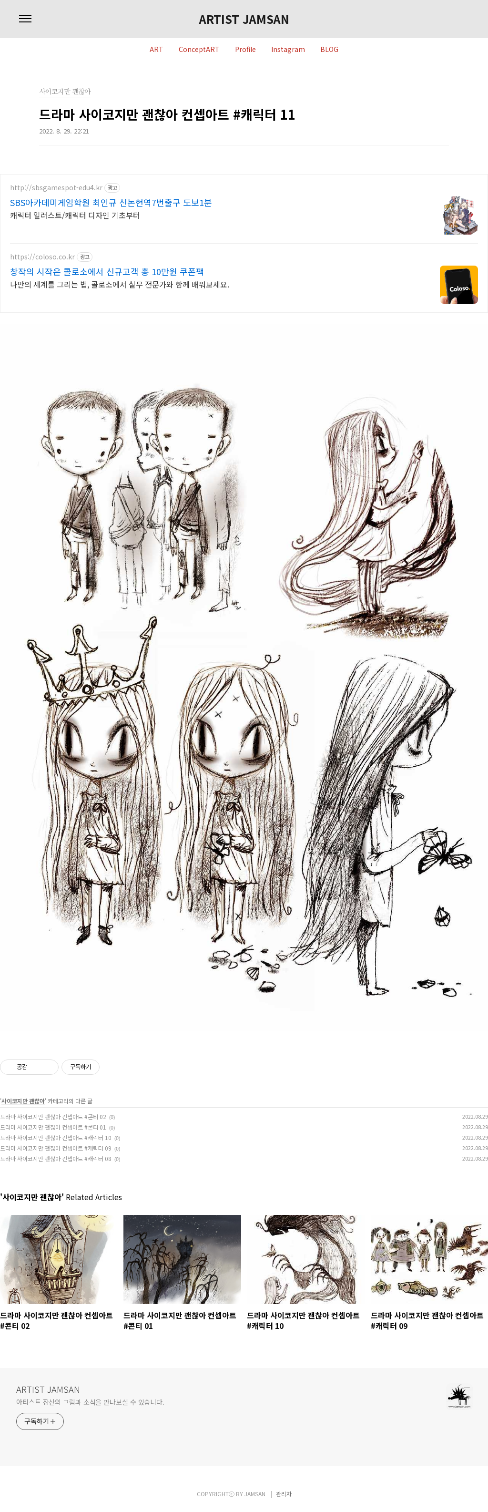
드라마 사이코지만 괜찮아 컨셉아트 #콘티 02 (53, 1116)
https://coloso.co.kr (42, 257)
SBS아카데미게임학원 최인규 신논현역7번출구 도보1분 (111, 202)
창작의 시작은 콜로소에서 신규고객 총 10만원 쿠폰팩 (107, 271)
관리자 (284, 1494)
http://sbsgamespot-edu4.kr (56, 188)
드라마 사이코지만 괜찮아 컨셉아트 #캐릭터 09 (56, 1148)
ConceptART (199, 49)
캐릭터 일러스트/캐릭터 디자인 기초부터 (75, 214)
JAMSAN (254, 1494)
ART (156, 49)
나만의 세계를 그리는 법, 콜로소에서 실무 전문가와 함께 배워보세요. (119, 283)
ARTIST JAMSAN (244, 19)
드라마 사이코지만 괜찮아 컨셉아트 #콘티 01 (53, 1127)
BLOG (329, 49)
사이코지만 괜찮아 (23, 1101)
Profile (245, 49)
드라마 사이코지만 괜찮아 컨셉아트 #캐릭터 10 (56, 1137)
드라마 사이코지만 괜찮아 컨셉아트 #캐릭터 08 (56, 1158)
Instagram (288, 49)
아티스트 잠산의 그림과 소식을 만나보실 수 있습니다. (90, 1402)
